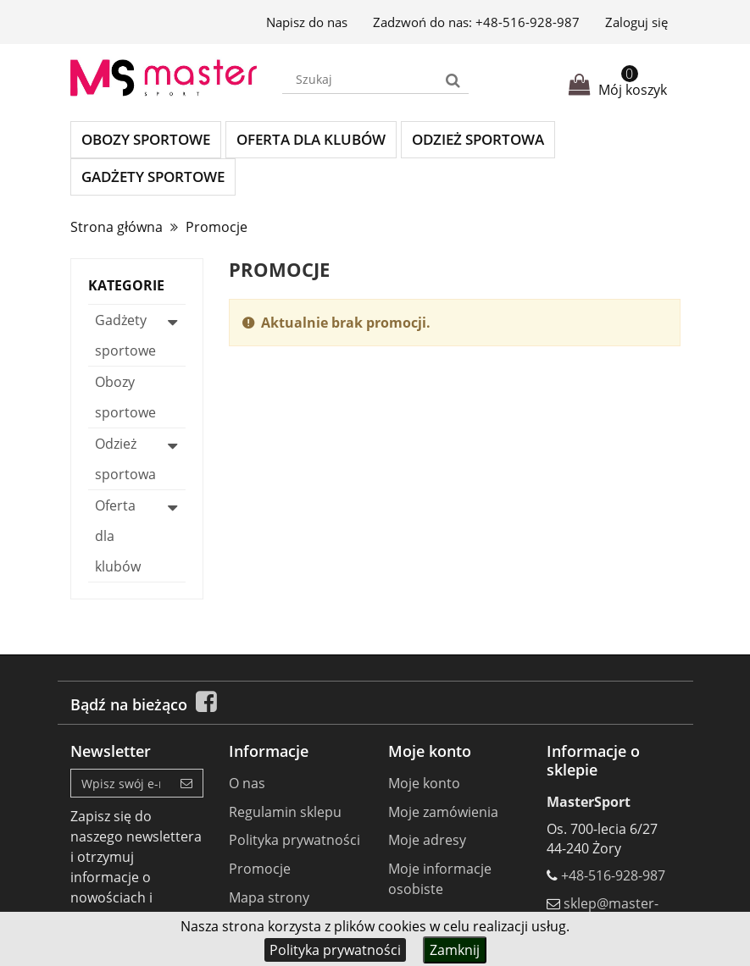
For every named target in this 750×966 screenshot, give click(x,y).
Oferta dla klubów (311, 139)
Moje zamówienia (443, 812)
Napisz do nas (306, 22)
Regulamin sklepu (285, 812)
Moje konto (424, 783)
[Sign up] (186, 783)
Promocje (260, 868)
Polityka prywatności (335, 950)
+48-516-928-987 (527, 22)
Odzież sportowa (478, 139)
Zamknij (455, 950)
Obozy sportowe (145, 139)
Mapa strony (269, 897)
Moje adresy (427, 840)
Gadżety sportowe (153, 176)
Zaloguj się (636, 22)
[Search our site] (360, 79)
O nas (247, 783)
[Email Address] (121, 783)
